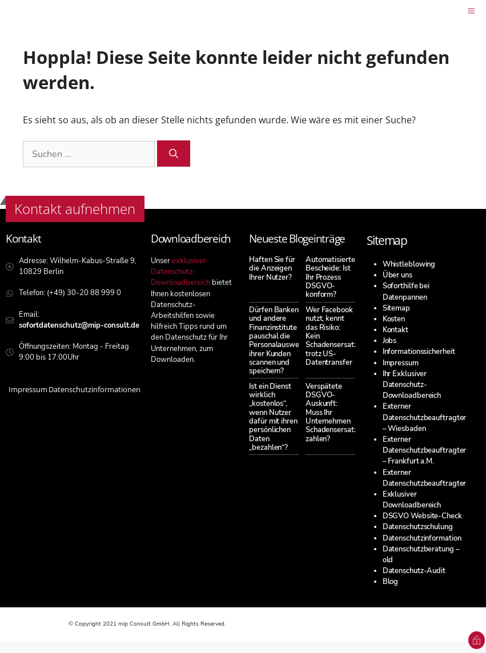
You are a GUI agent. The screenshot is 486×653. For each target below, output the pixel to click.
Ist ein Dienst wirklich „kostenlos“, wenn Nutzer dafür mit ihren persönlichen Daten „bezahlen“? (273, 417)
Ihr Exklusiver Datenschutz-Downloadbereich (412, 385)
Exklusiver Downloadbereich (412, 499)
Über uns (397, 275)
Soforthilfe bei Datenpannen (406, 291)
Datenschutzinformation (422, 538)
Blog (391, 582)
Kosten (394, 319)
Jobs (390, 341)
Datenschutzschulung (418, 527)
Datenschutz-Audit (414, 571)
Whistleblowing (409, 264)
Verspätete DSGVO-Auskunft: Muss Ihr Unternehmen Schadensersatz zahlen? (332, 412)
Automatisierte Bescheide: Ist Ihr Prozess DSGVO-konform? (330, 277)
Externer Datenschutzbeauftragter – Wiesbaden (425, 417)
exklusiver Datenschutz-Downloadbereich (180, 272)
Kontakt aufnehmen (74, 208)
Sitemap (396, 308)
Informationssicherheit (419, 351)
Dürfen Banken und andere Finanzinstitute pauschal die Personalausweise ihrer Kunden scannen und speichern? (278, 341)
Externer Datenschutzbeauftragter (425, 478)
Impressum (401, 363)
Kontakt (395, 330)
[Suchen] (173, 153)
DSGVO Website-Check (422, 516)
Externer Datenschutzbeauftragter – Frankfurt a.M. (425, 450)
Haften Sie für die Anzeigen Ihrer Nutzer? (272, 269)
